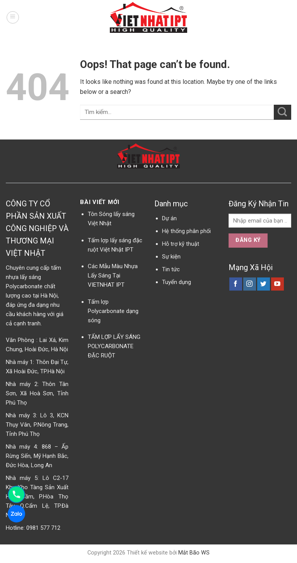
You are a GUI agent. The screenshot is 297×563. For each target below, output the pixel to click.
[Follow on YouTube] (277, 284)
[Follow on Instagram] (249, 284)
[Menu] (13, 17)
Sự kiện (171, 256)
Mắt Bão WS (194, 552)
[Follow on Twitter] (263, 284)
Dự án (169, 218)
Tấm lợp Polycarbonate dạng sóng (113, 311)
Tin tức (171, 269)
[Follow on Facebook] (235, 284)
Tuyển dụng (176, 282)
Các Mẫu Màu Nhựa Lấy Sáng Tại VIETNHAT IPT (113, 275)
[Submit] (282, 112)
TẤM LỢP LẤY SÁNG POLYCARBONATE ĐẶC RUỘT (114, 346)
